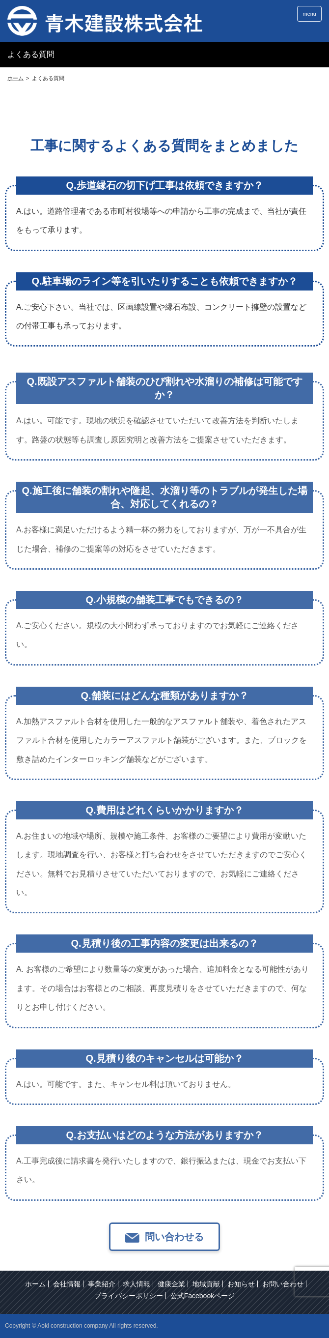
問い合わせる (174, 1255)
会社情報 (67, 1284)
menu (309, 14)
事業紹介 (101, 1284)
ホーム (35, 1284)
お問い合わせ (282, 1284)
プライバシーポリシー (128, 1296)
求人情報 (136, 1284)
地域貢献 (206, 1284)
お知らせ (241, 1284)
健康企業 (171, 1284)
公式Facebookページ (202, 1296)
